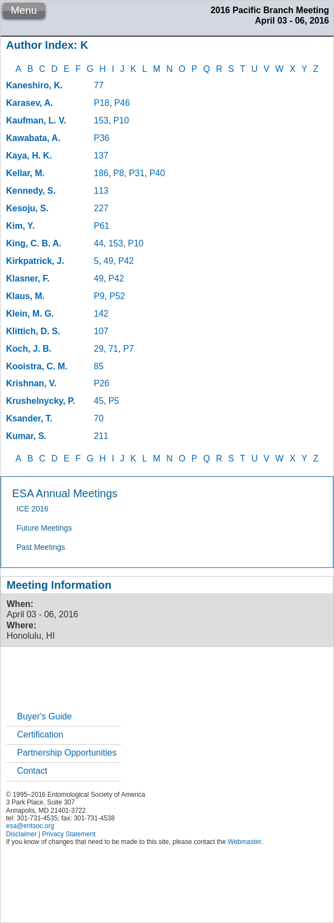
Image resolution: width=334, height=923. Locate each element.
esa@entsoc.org (30, 826)
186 (101, 173)
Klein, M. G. (30, 313)
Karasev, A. (29, 103)
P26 (101, 383)
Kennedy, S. (30, 190)
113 (101, 190)
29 (99, 348)
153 (101, 120)
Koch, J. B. (29, 348)
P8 (119, 173)
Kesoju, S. (27, 208)
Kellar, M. (25, 173)
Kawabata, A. (33, 138)
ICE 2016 (32, 508)
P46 (121, 103)
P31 (136, 173)
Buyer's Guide (44, 716)
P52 (116, 296)
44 (99, 243)
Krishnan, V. (31, 383)
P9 (99, 296)
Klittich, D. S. (33, 331)
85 (99, 366)
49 (109, 261)
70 (99, 418)
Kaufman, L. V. (36, 120)
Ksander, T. (29, 418)
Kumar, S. (26, 436)
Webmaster (244, 842)
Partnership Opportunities (66, 752)
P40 (157, 173)
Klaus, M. (25, 296)
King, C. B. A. (33, 243)
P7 (128, 348)
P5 (114, 401)
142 (101, 313)
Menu (23, 10)
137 (101, 155)
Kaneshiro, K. (34, 85)
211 (101, 436)
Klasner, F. (27, 278)
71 (113, 348)
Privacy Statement (68, 834)
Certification (40, 734)
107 (101, 331)
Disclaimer (21, 834)
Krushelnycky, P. (40, 401)
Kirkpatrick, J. (35, 261)
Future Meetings (44, 528)
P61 (101, 225)
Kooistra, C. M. (36, 366)
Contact (32, 770)
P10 (121, 120)
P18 (101, 103)
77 (99, 85)
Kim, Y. (20, 225)
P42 (125, 261)
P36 (101, 138)
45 (99, 401)
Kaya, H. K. (29, 155)
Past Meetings (40, 547)
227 (101, 208)
